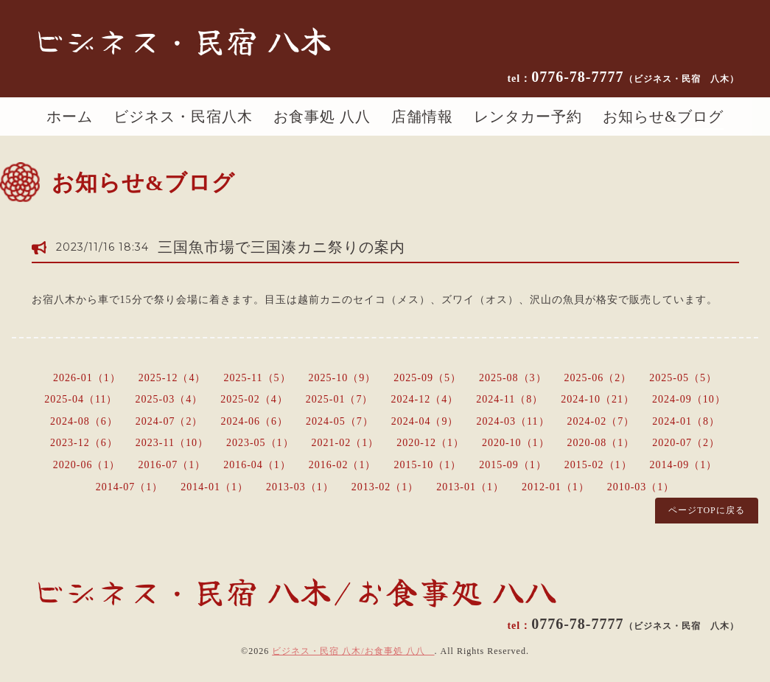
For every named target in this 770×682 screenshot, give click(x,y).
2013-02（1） (385, 487)
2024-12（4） (425, 399)
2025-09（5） (427, 377)
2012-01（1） (555, 487)
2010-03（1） (641, 487)
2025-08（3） (513, 377)
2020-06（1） (87, 464)
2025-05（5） (683, 377)
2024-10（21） (597, 399)
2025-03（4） (169, 399)
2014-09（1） (684, 464)
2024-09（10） (689, 399)
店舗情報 (422, 116)
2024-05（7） (340, 421)
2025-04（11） (80, 399)
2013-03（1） (300, 487)
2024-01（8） (686, 421)
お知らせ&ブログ (663, 116)
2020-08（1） (601, 442)
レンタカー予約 (528, 116)
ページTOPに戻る (706, 510)
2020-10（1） (516, 442)
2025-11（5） (256, 377)
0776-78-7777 (634, 77)
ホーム (69, 116)
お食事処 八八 (322, 116)
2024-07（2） (169, 421)
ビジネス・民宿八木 (183, 116)
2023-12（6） (84, 442)
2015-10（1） (428, 464)
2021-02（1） (345, 442)
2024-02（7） (601, 421)
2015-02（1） (598, 464)
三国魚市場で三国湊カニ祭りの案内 (281, 247)
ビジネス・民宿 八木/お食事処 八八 (353, 651)
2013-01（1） (470, 487)
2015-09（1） (513, 464)
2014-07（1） (130, 487)
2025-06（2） (598, 377)
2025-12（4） (172, 377)
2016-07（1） (172, 464)
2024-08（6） (84, 421)
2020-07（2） (686, 442)
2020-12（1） (430, 442)
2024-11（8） (509, 399)
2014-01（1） (214, 487)
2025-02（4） (254, 399)
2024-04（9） (425, 421)
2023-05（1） (260, 442)
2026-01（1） (87, 377)
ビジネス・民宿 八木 (182, 40)
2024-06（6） (254, 421)
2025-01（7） (340, 399)
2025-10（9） (343, 377)
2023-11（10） (172, 442)
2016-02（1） (343, 464)
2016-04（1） (257, 464)
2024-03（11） (512, 421)
